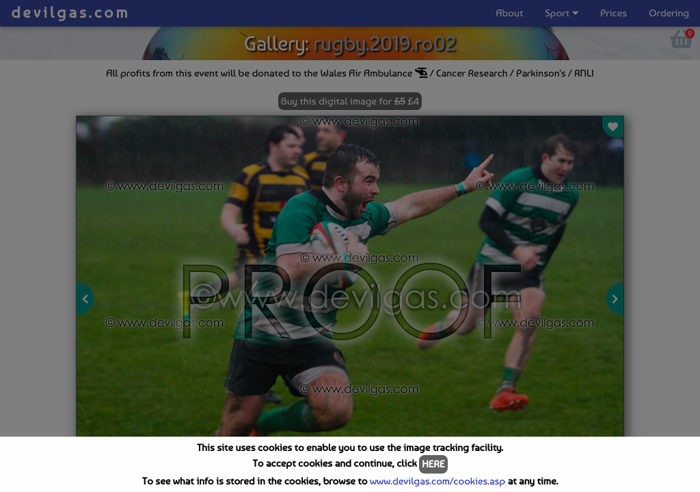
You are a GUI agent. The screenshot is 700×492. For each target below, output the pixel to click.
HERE (433, 464)
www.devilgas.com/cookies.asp (437, 481)
